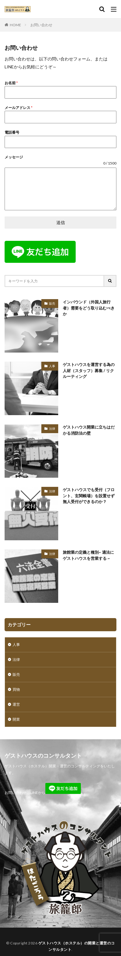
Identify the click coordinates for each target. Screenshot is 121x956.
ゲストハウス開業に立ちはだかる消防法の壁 (89, 430)
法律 (52, 428)
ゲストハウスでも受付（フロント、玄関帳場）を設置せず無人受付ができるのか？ (89, 495)
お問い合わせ (41, 25)
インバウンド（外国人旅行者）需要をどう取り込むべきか (89, 307)
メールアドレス (18, 107)
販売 (52, 303)
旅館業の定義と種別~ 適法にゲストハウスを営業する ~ (88, 555)
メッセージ (14, 157)
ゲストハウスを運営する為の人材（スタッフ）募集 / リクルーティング (89, 370)
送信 (60, 222)
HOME (15, 25)
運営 (16, 704)
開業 (16, 719)
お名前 (11, 83)
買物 (16, 689)
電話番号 (12, 132)
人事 (52, 366)
